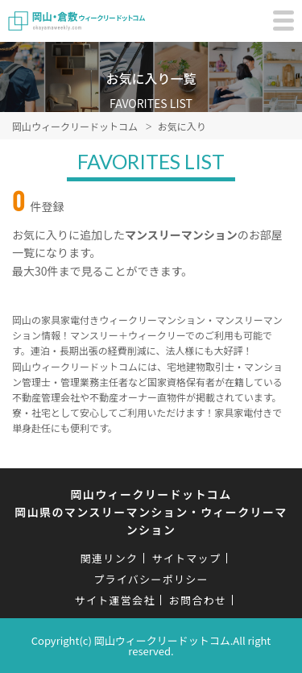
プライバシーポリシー (151, 579)
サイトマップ (186, 558)
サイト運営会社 (115, 600)
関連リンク (110, 558)
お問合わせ (198, 600)
